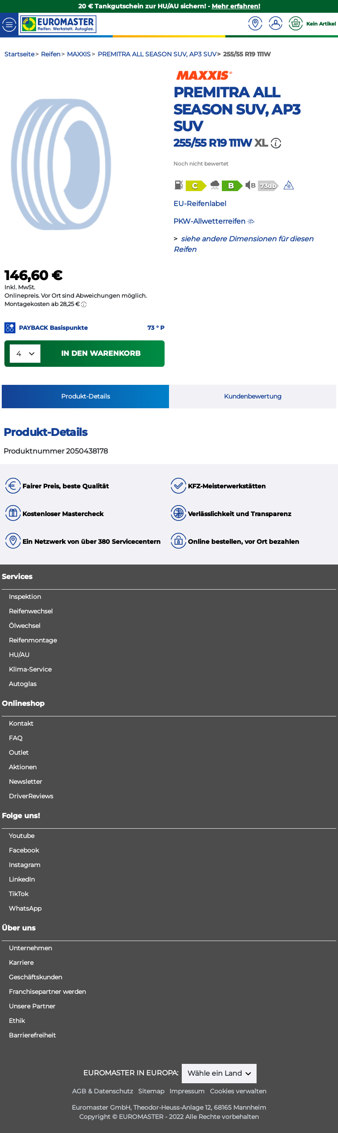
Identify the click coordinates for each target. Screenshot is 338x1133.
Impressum (187, 1091)
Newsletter (25, 782)
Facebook (24, 850)
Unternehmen (30, 948)
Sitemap (151, 1091)
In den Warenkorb (100, 353)
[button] (189, 185)
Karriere (21, 963)
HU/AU (19, 655)
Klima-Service (30, 669)
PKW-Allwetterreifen (213, 221)
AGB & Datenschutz (102, 1091)
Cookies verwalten (238, 1091)
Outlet (19, 753)
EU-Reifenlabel (199, 203)
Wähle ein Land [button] (215, 1073)
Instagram (24, 865)
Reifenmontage (33, 640)
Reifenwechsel (31, 611)
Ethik (17, 1021)
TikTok (18, 894)
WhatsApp (25, 908)
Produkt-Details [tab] (85, 396)
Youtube (21, 836)
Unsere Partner (32, 1006)
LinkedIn (22, 879)
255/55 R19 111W (212, 143)
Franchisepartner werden (47, 992)
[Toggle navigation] (9, 24)
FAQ (15, 738)
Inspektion (25, 597)
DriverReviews (31, 796)
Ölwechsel (24, 626)
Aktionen (23, 767)
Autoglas (23, 684)
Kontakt (21, 723)
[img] (288, 185)
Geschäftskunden (35, 977)
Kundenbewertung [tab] (253, 396)
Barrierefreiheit (32, 1035)
